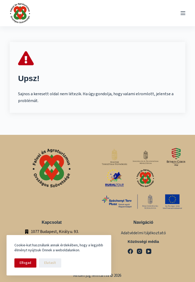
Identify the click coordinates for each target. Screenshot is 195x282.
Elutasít (50, 262)
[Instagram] (139, 251)
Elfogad (25, 262)
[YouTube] (148, 251)
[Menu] (183, 13)
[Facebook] (130, 251)
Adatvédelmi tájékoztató (143, 233)
